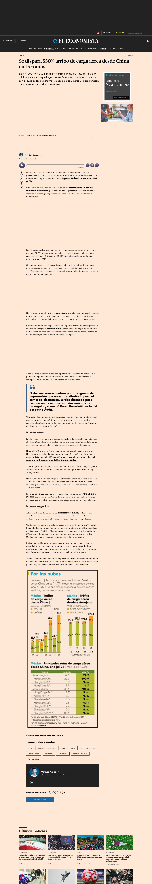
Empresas (22, 55)
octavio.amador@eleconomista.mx (44, 735)
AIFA (30, 748)
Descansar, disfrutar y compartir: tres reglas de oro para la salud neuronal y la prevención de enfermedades (118, 858)
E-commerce (62, 754)
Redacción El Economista (85, 863)
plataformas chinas (68, 512)
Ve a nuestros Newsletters (112, 91)
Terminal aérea (33, 759)
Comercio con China (88, 748)
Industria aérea (33, 754)
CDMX (63, 748)
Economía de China (80, 754)
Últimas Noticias (35, 49)
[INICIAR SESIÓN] (148, 41)
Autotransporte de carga (46, 748)
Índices (112, 49)
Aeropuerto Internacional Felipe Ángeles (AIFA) (51, 460)
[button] (117, 112)
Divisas (120, 49)
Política (79, 852)
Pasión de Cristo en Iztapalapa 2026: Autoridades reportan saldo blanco (89, 857)
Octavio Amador (35, 155)
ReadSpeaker (80, 167)
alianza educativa (91, 49)
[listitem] (22, 165)
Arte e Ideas (110, 852)
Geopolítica (23, 852)
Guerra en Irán (60, 49)
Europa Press (24, 863)
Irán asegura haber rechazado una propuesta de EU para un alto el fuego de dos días (61, 857)
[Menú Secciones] (7, 41)
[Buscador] (21, 41)
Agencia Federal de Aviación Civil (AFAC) (62, 180)
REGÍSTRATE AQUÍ (121, 97)
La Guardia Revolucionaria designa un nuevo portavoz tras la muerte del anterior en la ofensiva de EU (32, 857)
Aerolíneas (48, 754)
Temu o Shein (54, 328)
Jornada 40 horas (75, 49)
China (73, 748)
